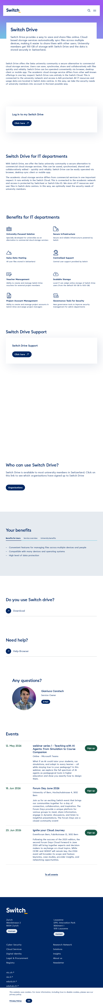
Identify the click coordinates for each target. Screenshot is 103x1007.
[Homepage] (13, 10)
